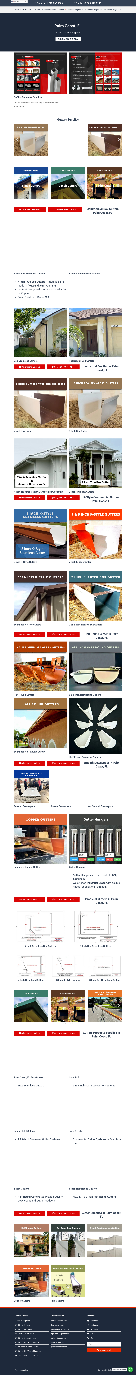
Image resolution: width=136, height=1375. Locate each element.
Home (37, 10)
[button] (17, 139)
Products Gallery (49, 10)
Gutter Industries (23, 9)
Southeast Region (74, 10)
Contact (61, 10)
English (15, 1)
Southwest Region (112, 10)
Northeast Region (93, 10)
